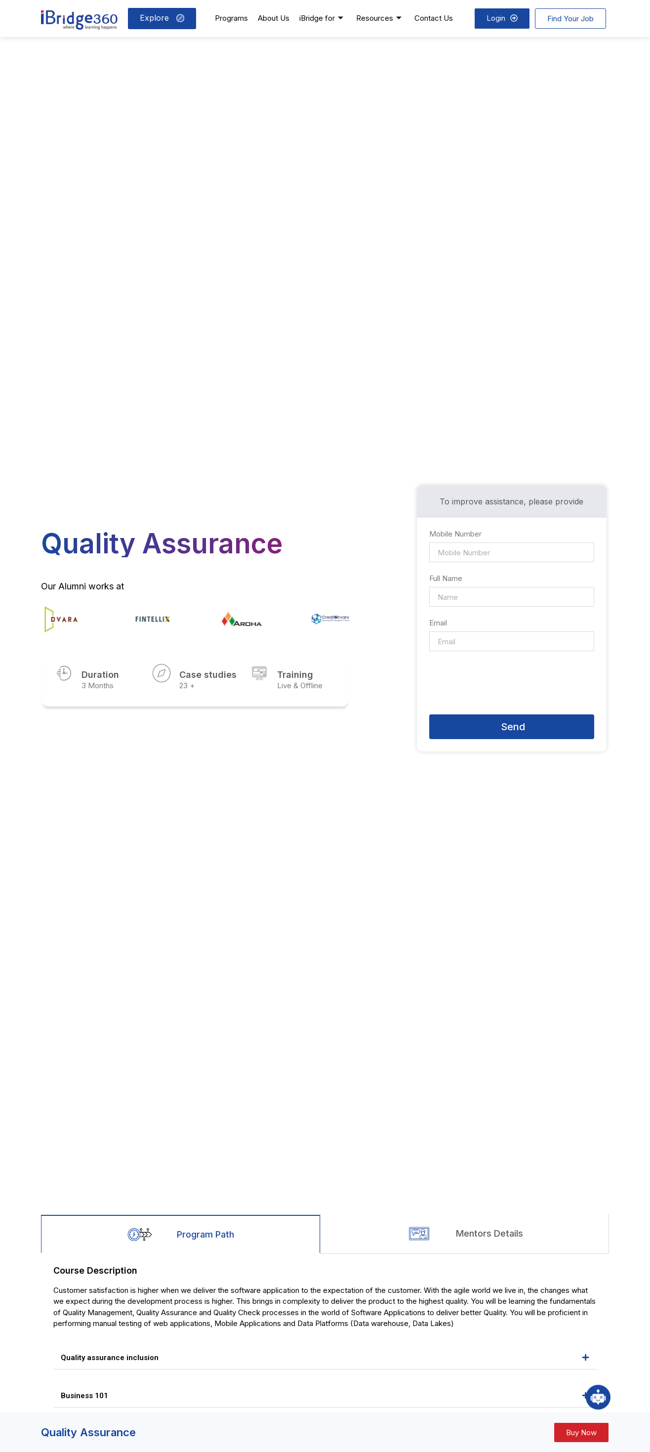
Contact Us (433, 18)
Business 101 (84, 1395)
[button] (325, 1357)
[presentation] (504, 683)
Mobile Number (456, 534)
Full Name (446, 579)
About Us (273, 18)
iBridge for (321, 18)
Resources (379, 18)
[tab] (180, 1233)
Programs (231, 18)
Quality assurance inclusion (110, 1357)
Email (438, 623)
